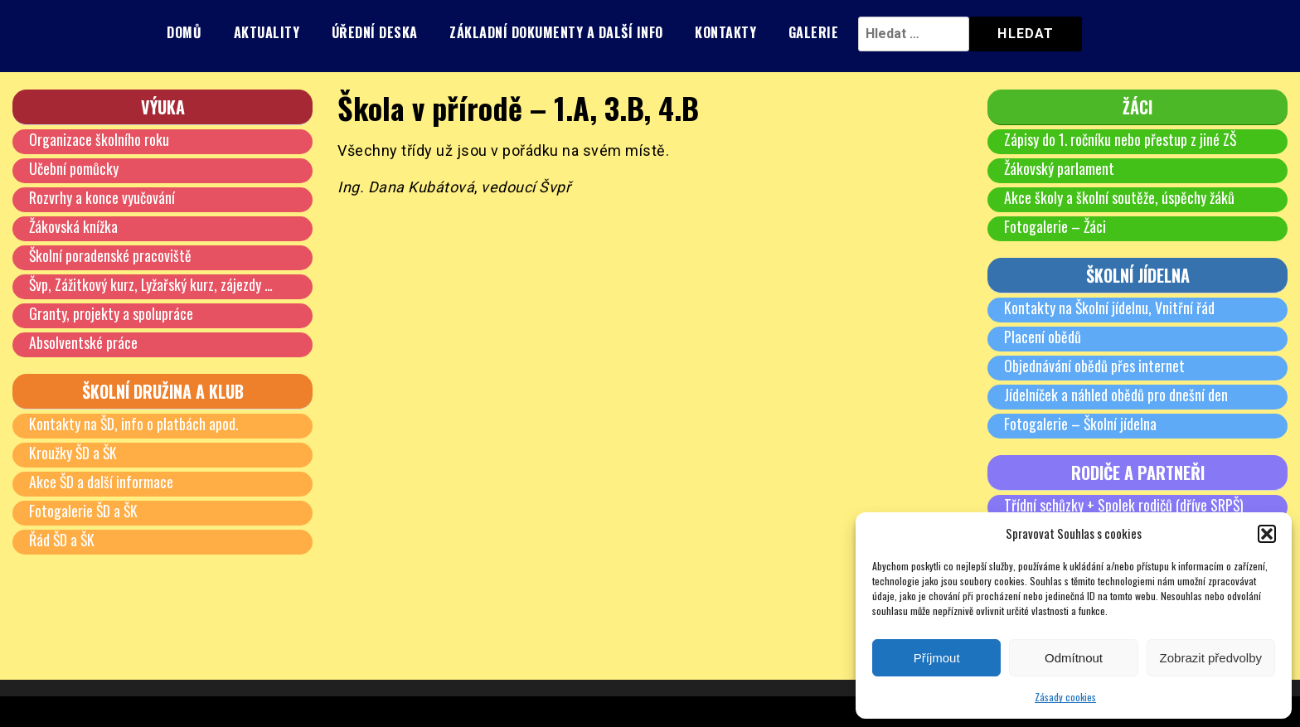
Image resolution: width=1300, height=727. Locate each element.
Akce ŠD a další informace (101, 481)
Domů (184, 32)
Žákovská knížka (74, 226)
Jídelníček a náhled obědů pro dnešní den (1116, 394)
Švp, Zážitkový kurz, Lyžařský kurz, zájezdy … (151, 284)
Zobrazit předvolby (1211, 658)
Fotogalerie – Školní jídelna (1080, 423)
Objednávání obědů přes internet (1094, 365)
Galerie (813, 32)
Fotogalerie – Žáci (1055, 226)
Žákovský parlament (1059, 168)
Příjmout (937, 658)
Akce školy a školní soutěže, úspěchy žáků (1119, 197)
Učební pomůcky (74, 168)
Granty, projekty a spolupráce (111, 313)
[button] (1267, 534)
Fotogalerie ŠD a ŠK (84, 510)
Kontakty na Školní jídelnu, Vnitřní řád (1109, 307)
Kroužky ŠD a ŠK (74, 452)
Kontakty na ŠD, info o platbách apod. (134, 423)
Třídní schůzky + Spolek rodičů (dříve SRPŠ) (1124, 505)
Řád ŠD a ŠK (62, 539)
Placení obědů (1042, 336)
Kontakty (725, 32)
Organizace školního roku (99, 139)
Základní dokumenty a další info (556, 32)
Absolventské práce (83, 342)
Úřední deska (375, 32)
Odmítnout (1074, 658)
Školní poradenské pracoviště (110, 255)
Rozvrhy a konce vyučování (102, 197)
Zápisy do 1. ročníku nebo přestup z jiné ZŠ (1121, 139)
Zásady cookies (1065, 697)
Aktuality (267, 32)
